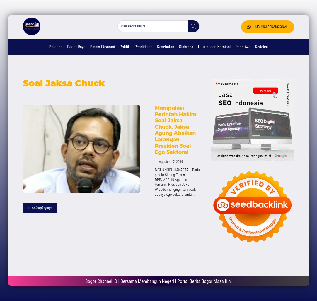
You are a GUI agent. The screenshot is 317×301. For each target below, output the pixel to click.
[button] (191, 26)
